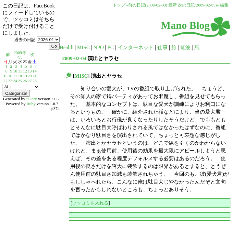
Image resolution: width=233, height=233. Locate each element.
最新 (172, 5)
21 (34, 76)
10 (15, 71)
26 (25, 81)
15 (5, 76)
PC (110, 47)
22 (5, 81)
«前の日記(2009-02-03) (146, 5)
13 (30, 71)
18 (20, 76)
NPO (98, 47)
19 (25, 76)
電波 (185, 47)
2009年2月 (20, 54)
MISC (83, 47)
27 (30, 81)
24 (15, 81)
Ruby (31, 104)
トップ (119, 5)
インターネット (135, 47)
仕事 (162, 47)
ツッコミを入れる (90, 202)
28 (34, 81)
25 (20, 81)
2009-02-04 (74, 58)
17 (15, 76)
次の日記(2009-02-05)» (198, 5)
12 (25, 71)
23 (10, 81)
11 (20, 71)
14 (34, 71)
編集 (224, 5)
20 (30, 76)
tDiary (31, 99)
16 (10, 76)
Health (67, 47)
